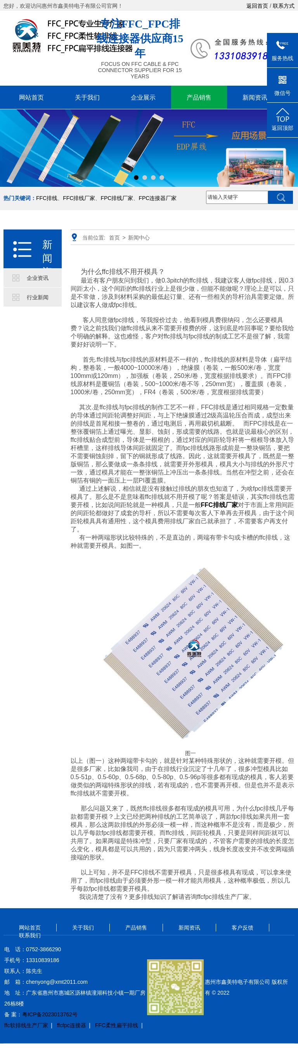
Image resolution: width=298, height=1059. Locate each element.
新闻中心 (139, 238)
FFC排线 (46, 198)
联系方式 (284, 6)
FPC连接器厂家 (158, 198)
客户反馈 (242, 927)
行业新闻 (38, 297)
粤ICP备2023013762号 (50, 1014)
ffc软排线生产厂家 (26, 1025)
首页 (114, 238)
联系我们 (30, 935)
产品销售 (199, 97)
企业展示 (143, 97)
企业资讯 (38, 278)
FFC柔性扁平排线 (116, 1025)
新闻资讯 (255, 97)
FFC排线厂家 (79, 198)
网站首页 (31, 97)
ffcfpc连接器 (71, 1025)
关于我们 (87, 97)
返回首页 (257, 6)
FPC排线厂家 (116, 198)
